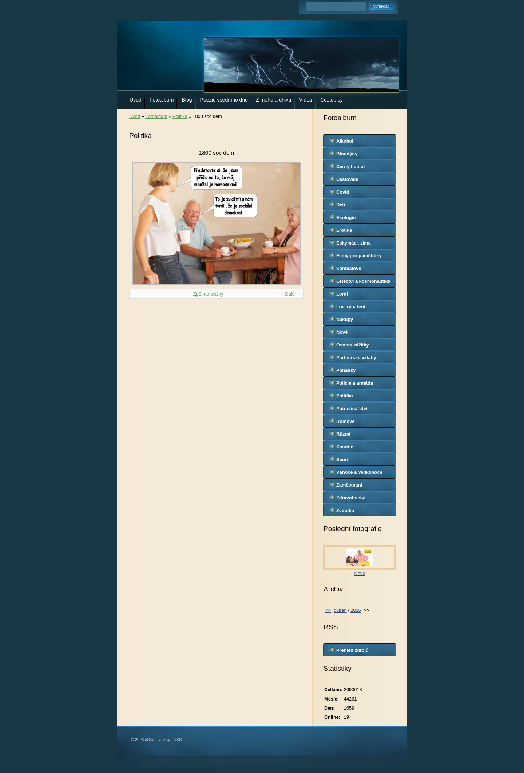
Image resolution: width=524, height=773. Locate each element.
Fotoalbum (162, 100)
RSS (178, 739)
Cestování (347, 179)
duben (340, 610)
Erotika (344, 230)
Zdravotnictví (350, 497)
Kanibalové (348, 268)
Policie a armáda (354, 383)
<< (328, 610)
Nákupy (344, 319)
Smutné (344, 446)
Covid (342, 192)
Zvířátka (345, 510)
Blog (187, 100)
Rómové (345, 421)
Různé (343, 434)
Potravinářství (351, 408)
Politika (179, 116)
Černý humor (350, 166)
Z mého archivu (273, 100)
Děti (340, 204)
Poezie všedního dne (224, 100)
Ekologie (346, 217)
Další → (293, 294)
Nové (342, 332)
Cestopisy (331, 100)
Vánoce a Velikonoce (359, 472)
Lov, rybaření (350, 306)
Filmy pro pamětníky (358, 255)
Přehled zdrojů (352, 650)
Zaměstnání (349, 485)
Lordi (342, 294)
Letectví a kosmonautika (363, 281)
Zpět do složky (208, 294)
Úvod (136, 100)
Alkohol (344, 141)
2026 (355, 610)
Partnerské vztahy (356, 357)
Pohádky (346, 370)
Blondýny (346, 153)
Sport (342, 459)
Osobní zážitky (352, 345)
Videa (305, 100)
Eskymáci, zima (353, 243)
